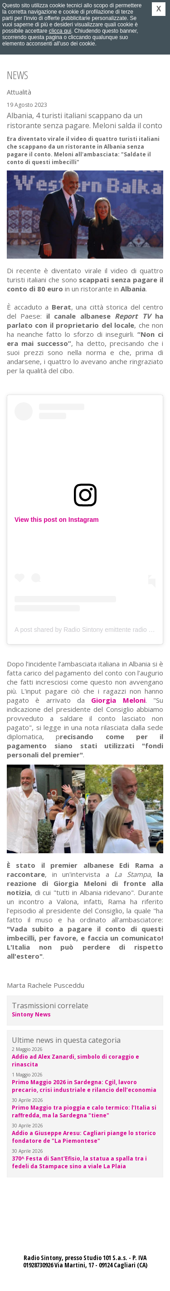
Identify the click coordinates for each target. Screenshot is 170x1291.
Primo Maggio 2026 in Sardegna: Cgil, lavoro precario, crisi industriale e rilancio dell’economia (84, 1086)
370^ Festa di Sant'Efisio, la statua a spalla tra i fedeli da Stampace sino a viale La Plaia (79, 1162)
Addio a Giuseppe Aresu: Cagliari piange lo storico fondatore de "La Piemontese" (84, 1137)
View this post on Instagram (57, 519)
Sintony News (31, 1014)
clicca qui (60, 31)
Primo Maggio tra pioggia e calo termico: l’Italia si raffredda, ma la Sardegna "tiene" (84, 1111)
